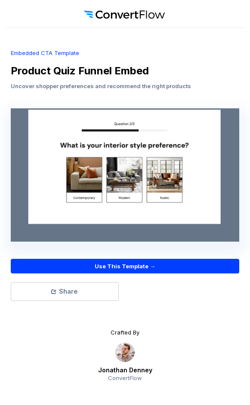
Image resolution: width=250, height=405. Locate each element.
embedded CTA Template (45, 52)
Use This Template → (125, 266)
